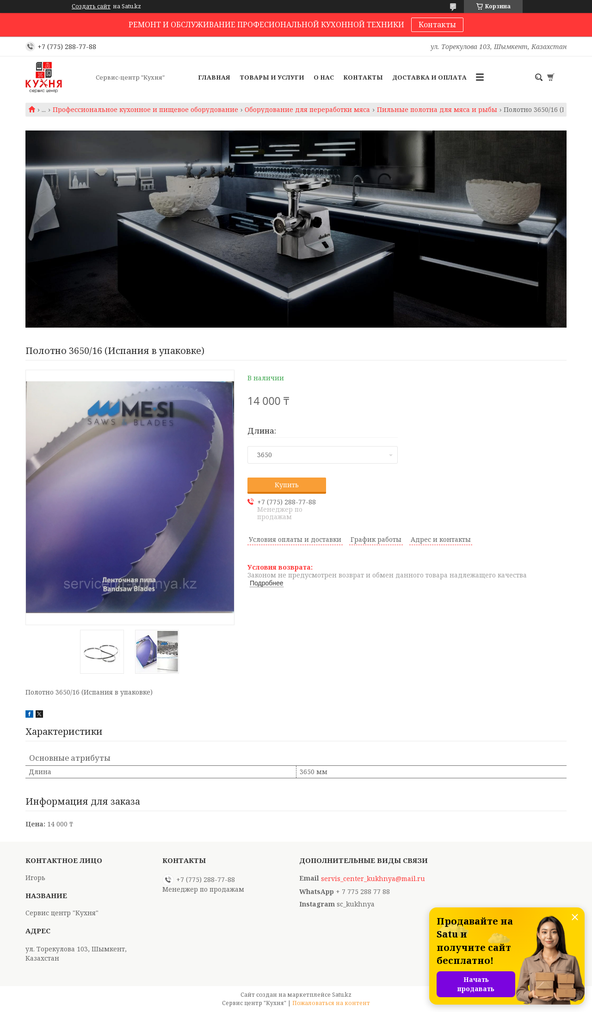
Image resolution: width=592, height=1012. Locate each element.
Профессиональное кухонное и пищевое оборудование (145, 109)
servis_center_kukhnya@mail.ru (373, 879)
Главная (214, 77)
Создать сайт (91, 6)
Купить (287, 484)
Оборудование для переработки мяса (307, 109)
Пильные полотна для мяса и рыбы (437, 109)
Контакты (437, 24)
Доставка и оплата (429, 77)
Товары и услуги (272, 77)
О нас (324, 77)
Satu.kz (342, 995)
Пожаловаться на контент (331, 1003)
